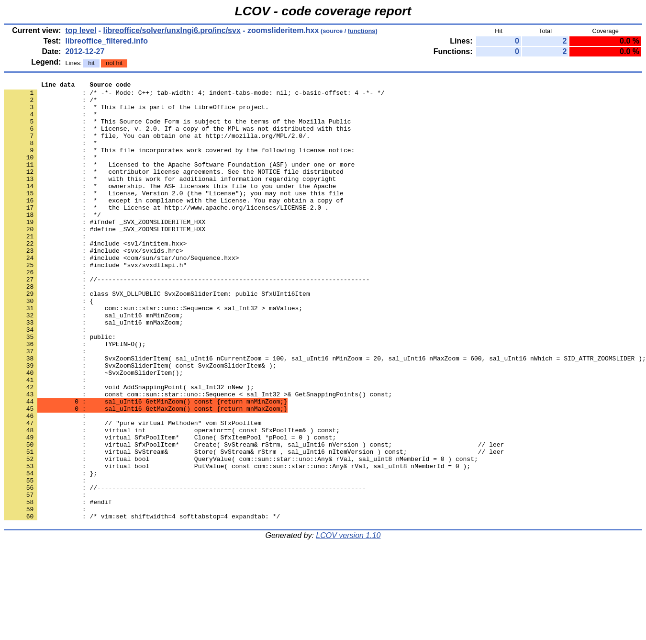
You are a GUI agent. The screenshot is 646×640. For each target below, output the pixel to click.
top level (80, 30)
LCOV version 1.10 (348, 623)
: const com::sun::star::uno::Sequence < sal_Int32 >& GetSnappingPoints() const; (198, 457)
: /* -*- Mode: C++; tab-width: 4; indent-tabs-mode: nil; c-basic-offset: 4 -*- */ (194, 95)
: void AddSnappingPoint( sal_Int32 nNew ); (129, 448)
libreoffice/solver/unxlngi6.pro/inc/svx (172, 30)
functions (362, 30)
